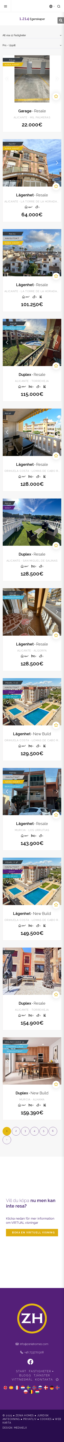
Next (57, 78)
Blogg (25, 1375)
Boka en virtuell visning (33, 1232)
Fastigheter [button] (40, 1371)
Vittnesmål (22, 1379)
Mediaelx (20, 1427)
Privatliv (30, 1419)
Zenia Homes (30, 6)
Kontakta (44, 1379)
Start (21, 1371)
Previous (7, 78)
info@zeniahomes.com (32, 1344)
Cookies (46, 1419)
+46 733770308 (32, 1352)
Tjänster (42, 1375)
